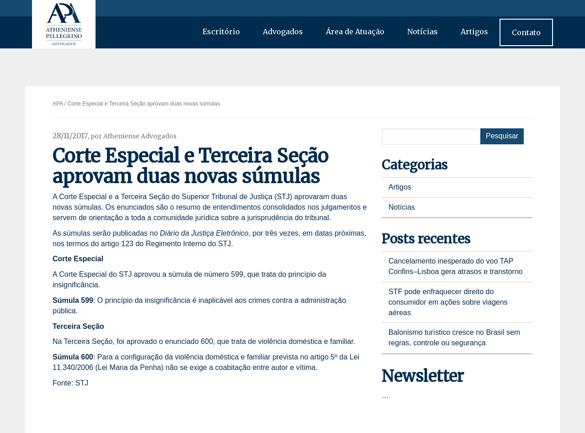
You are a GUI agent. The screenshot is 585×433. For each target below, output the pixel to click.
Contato (526, 32)
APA (58, 103)
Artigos (474, 31)
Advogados (283, 31)
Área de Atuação (355, 31)
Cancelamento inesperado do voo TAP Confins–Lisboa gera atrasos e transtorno (455, 266)
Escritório (221, 31)
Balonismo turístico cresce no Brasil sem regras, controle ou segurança (454, 337)
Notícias (422, 31)
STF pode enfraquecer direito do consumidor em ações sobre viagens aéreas (448, 302)
